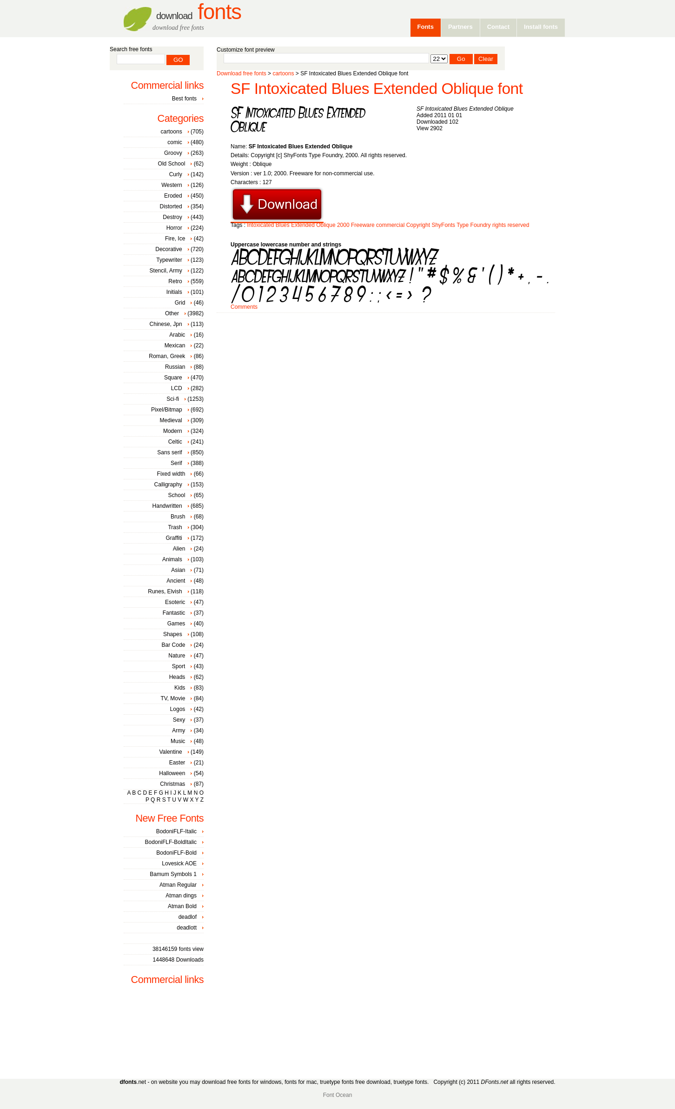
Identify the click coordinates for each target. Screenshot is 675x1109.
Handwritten (167, 506)
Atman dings (181, 895)
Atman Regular (178, 885)
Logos (177, 709)
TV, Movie (172, 698)
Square (173, 377)
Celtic (175, 441)
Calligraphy (168, 484)
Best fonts (184, 98)
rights (499, 225)
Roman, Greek (167, 356)
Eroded (173, 196)
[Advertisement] (386, 343)
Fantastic (174, 613)
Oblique (325, 225)
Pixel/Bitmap (166, 409)
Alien (179, 548)
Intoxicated (260, 225)
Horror (174, 228)
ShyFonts (443, 225)
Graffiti (174, 538)
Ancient (175, 581)
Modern (172, 431)
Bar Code (173, 645)
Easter (177, 762)
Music (178, 741)
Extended (303, 225)
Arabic (177, 335)
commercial (390, 225)
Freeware (363, 225)
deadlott (187, 927)
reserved (518, 225)
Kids (179, 687)
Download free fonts (241, 73)
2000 (343, 225)
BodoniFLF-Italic (176, 831)
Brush (178, 516)
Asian (178, 570)
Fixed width (171, 474)
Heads (177, 677)
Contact (498, 26)
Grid (180, 302)
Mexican (175, 345)
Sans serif (169, 452)
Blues (283, 225)
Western (171, 185)
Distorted (171, 206)
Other (172, 313)
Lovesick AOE (179, 863)
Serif (176, 463)
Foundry (480, 225)
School (176, 495)
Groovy (173, 153)
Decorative (168, 249)
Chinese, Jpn (166, 324)
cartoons (283, 73)
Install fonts (541, 26)
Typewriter (169, 260)
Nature (176, 655)
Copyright (418, 225)
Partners (460, 26)
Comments (244, 307)
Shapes (172, 634)
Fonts (198, 12)
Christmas (172, 784)
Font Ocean (337, 1095)
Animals (172, 559)
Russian (175, 367)
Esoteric (175, 602)
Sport (178, 666)
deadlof (188, 917)
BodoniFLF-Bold (176, 853)
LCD (176, 388)
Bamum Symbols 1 (173, 874)
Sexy (179, 720)
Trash (175, 527)
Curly (175, 174)
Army (178, 730)
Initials (174, 292)
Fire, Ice (175, 238)
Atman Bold (182, 906)
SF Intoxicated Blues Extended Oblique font (377, 88)
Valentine (170, 752)
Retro (175, 281)
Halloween (172, 773)
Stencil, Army (166, 270)
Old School (171, 163)
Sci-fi (172, 399)
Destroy (172, 217)
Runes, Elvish (165, 591)
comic (174, 142)
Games (176, 623)
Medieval (171, 420)
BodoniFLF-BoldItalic (171, 842)
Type (463, 225)
